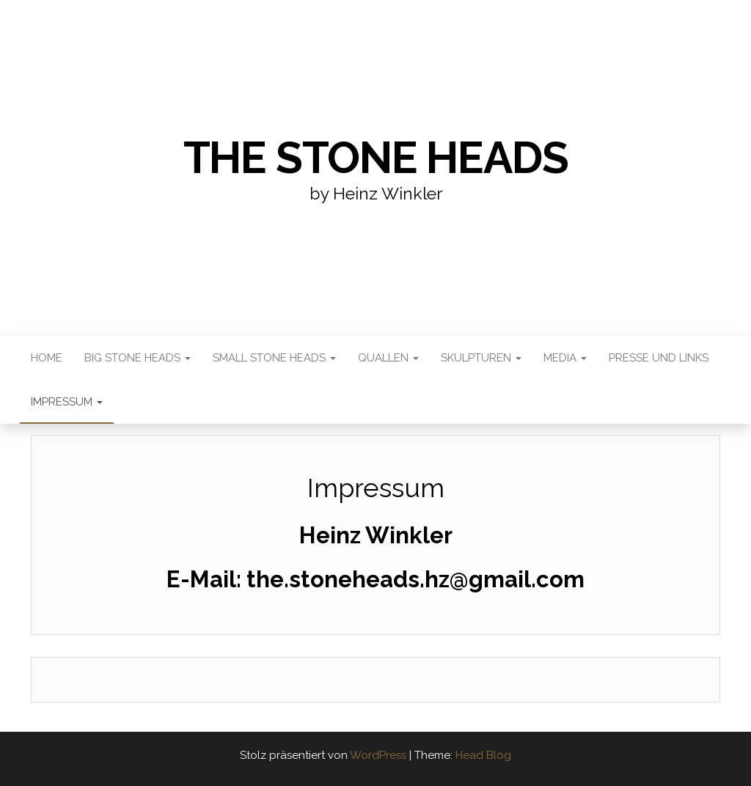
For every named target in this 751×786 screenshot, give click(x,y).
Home (46, 357)
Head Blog (483, 755)
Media (565, 357)
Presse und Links (658, 357)
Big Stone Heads (137, 357)
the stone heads (375, 157)
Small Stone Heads (274, 357)
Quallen (388, 357)
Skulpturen (481, 357)
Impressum (67, 401)
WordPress (378, 755)
